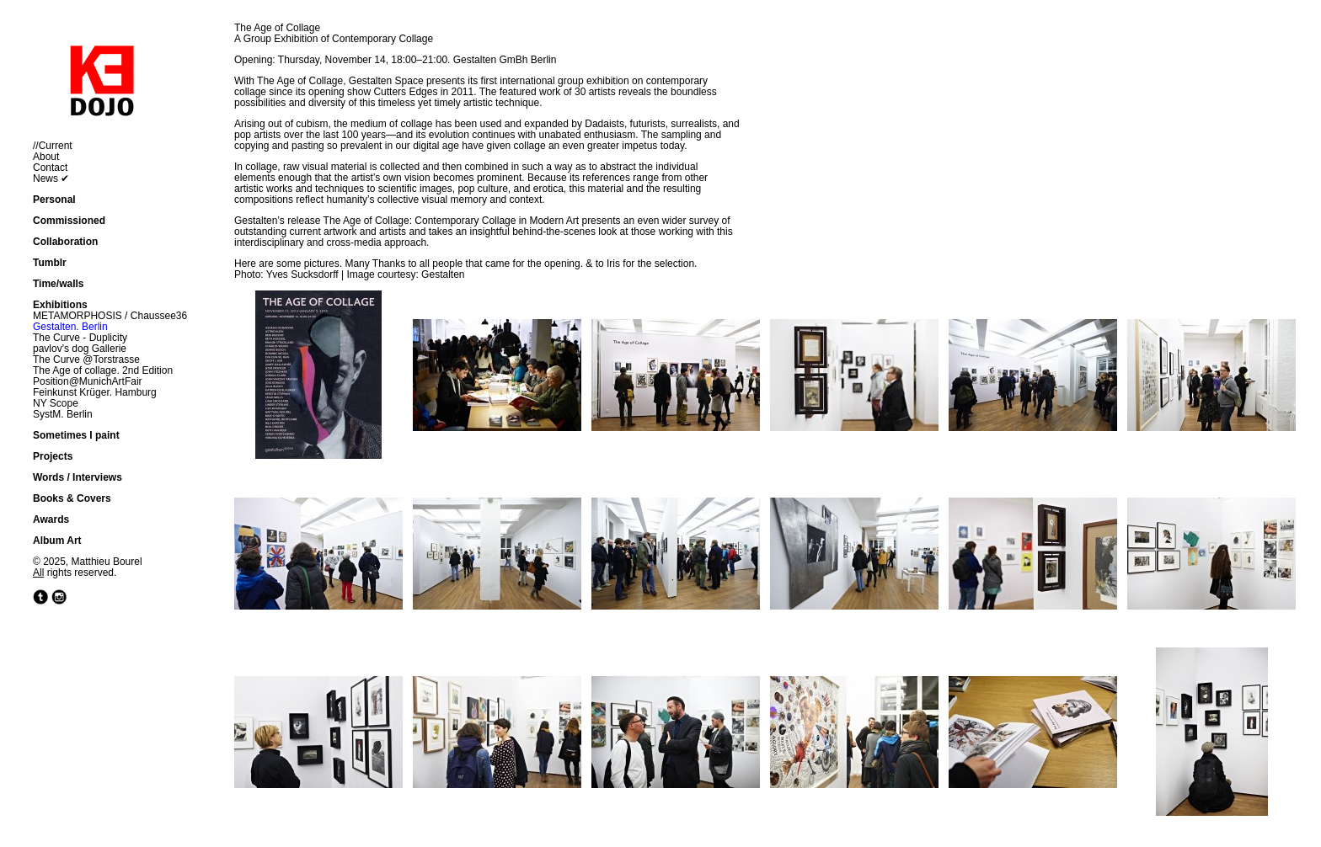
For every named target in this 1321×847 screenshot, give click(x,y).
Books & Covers (72, 498)
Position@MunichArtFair (87, 381)
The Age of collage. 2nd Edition (103, 370)
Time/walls (58, 284)
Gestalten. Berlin (70, 327)
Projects (52, 456)
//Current (52, 146)
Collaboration (65, 242)
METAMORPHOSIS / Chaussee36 (110, 316)
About (46, 156)
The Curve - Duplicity (80, 338)
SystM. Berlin (63, 414)
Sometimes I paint (76, 435)
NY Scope (55, 403)
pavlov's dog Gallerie (79, 348)
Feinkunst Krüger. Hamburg (95, 392)
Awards (51, 519)
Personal (54, 199)
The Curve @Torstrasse (86, 359)
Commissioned (69, 220)
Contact (50, 167)
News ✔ (51, 178)
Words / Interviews (77, 477)
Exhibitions (60, 305)
